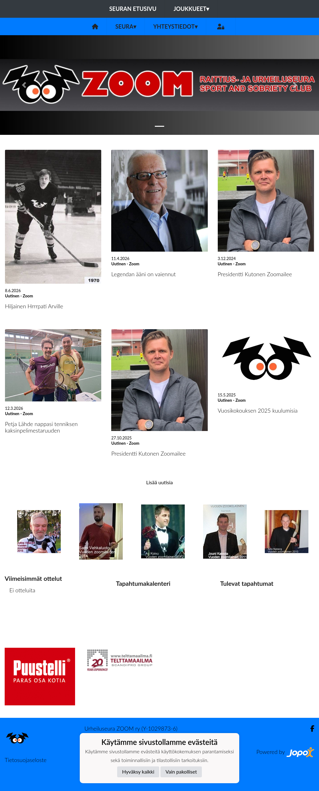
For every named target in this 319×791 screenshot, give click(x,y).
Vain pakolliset (181, 771)
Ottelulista (20, 614)
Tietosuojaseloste (25, 759)
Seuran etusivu (133, 8)
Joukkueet (191, 8)
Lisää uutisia (159, 482)
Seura (125, 26)
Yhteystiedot (175, 26)
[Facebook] (309, 728)
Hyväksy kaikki (138, 771)
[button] (24, 85)
